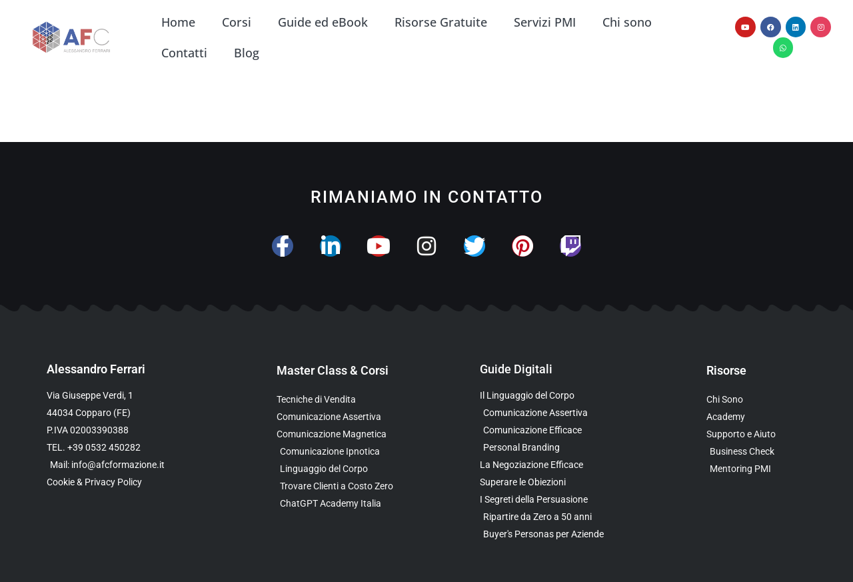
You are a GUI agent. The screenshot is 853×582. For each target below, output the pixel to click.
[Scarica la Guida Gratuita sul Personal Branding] (548, 448)
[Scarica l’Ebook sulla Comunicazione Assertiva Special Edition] (548, 413)
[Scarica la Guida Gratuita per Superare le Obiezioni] (548, 482)
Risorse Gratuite (441, 22)
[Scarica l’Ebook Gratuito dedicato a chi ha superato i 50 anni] (548, 517)
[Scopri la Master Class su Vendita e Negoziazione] (351, 400)
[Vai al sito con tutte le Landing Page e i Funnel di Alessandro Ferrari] (756, 417)
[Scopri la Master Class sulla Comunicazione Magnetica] (351, 434)
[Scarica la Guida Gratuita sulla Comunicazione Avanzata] (548, 430)
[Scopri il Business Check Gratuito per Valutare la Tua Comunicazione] (756, 452)
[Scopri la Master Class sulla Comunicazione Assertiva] (351, 417)
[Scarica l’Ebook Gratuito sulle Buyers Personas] (548, 534)
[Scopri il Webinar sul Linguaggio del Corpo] (351, 469)
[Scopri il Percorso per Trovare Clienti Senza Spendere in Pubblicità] (351, 486)
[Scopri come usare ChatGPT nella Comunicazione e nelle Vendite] (351, 504)
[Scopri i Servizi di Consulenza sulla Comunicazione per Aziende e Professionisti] (756, 434)
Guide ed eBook (323, 22)
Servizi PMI (545, 22)
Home (178, 22)
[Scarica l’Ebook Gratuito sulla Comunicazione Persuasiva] (548, 500)
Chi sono (627, 22)
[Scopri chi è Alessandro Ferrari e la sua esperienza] (756, 400)
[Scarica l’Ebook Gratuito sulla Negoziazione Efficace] (548, 465)
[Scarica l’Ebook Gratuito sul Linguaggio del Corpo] (548, 396)
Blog (246, 53)
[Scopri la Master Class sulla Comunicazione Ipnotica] (351, 452)
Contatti (184, 53)
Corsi (236, 22)
